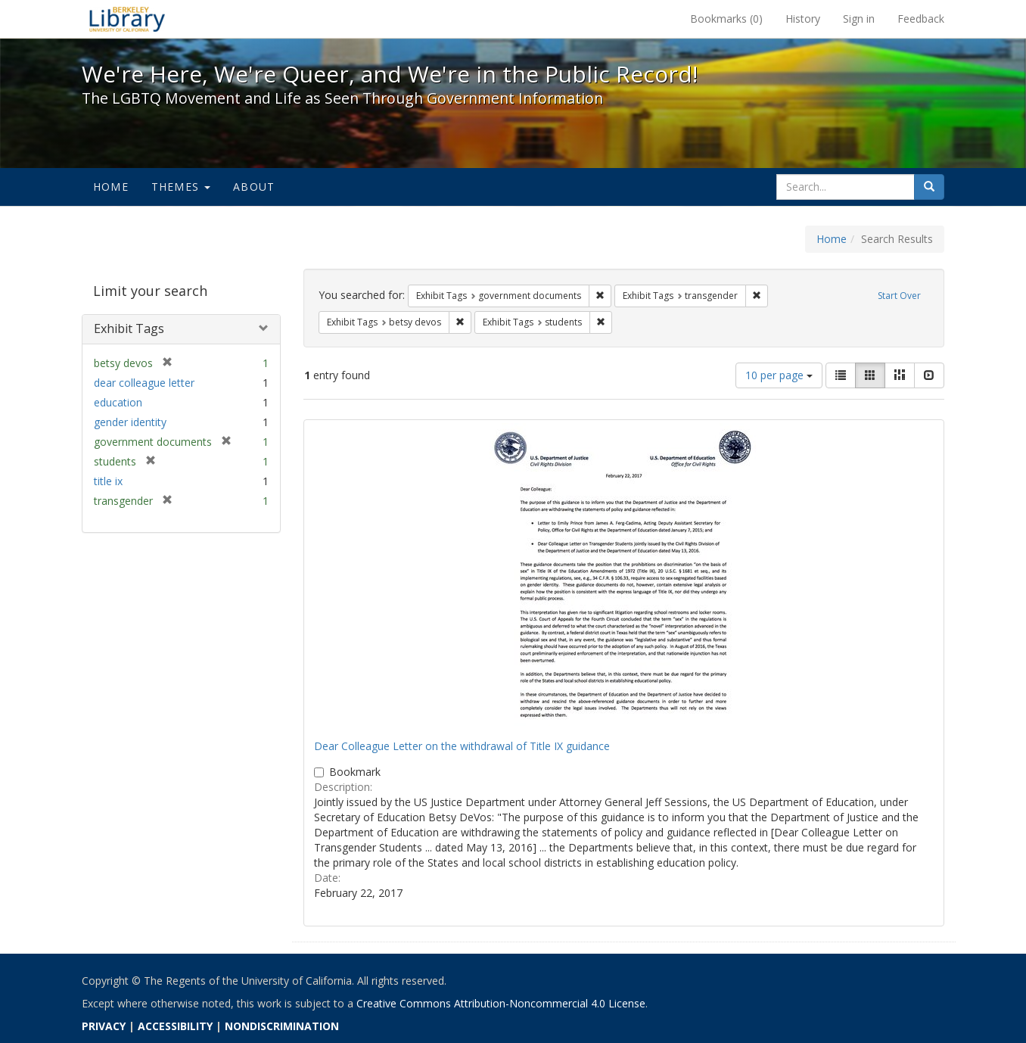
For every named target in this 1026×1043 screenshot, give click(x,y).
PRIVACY (104, 1026)
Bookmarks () (726, 18)
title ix (108, 481)
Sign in (859, 18)
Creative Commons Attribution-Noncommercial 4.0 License (500, 1003)
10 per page (779, 375)
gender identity (130, 422)
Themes (180, 186)
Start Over (899, 295)
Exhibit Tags (129, 328)
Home (111, 186)
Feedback (920, 18)
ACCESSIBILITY (175, 1026)
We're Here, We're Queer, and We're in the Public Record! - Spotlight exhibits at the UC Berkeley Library (127, 19)
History (802, 18)
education (118, 402)
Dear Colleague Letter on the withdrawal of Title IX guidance (462, 746)
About (254, 186)
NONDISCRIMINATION (282, 1026)
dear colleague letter (144, 382)
